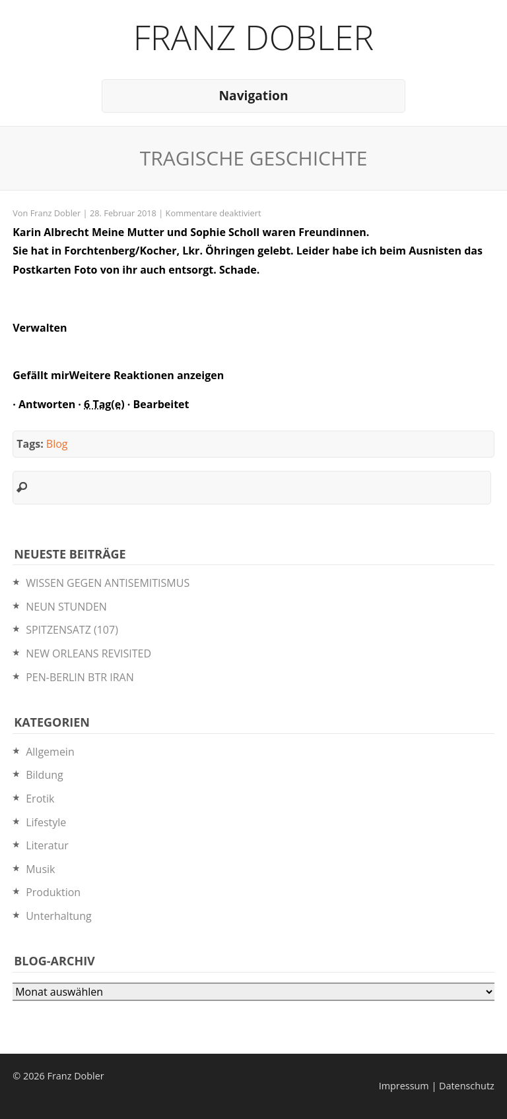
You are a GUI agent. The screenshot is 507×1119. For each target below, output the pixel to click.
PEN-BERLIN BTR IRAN (80, 677)
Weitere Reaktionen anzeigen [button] (146, 375)
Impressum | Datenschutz (436, 1085)
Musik (40, 869)
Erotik (40, 798)
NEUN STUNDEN (66, 606)
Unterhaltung (58, 916)
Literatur (47, 845)
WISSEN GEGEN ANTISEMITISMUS (107, 583)
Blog (57, 444)
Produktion (53, 892)
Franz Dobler (253, 36)
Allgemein (50, 751)
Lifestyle (46, 822)
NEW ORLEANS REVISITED (88, 653)
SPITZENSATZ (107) (72, 629)
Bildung (44, 775)
